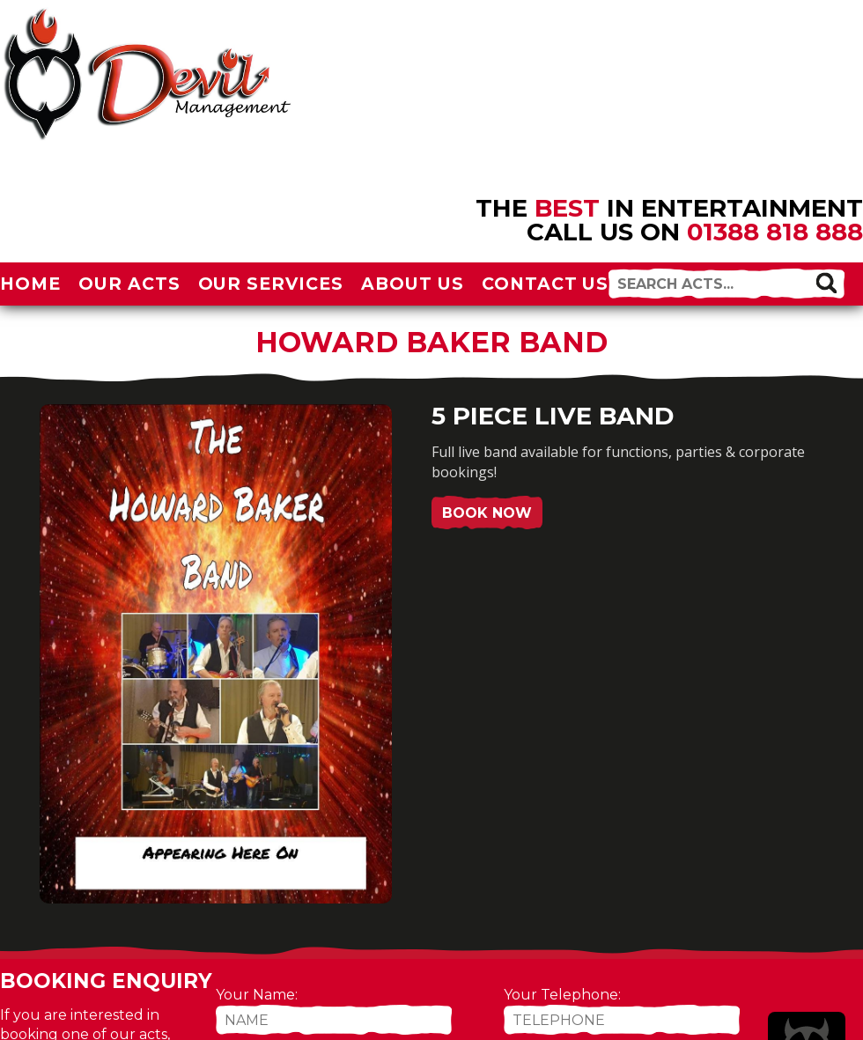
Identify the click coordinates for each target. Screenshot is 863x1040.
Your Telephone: (562, 994)
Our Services (271, 283)
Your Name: (257, 994)
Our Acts (129, 283)
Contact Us (545, 283)
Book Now (487, 513)
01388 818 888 (775, 232)
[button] (826, 282)
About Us (412, 283)
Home (30, 283)
